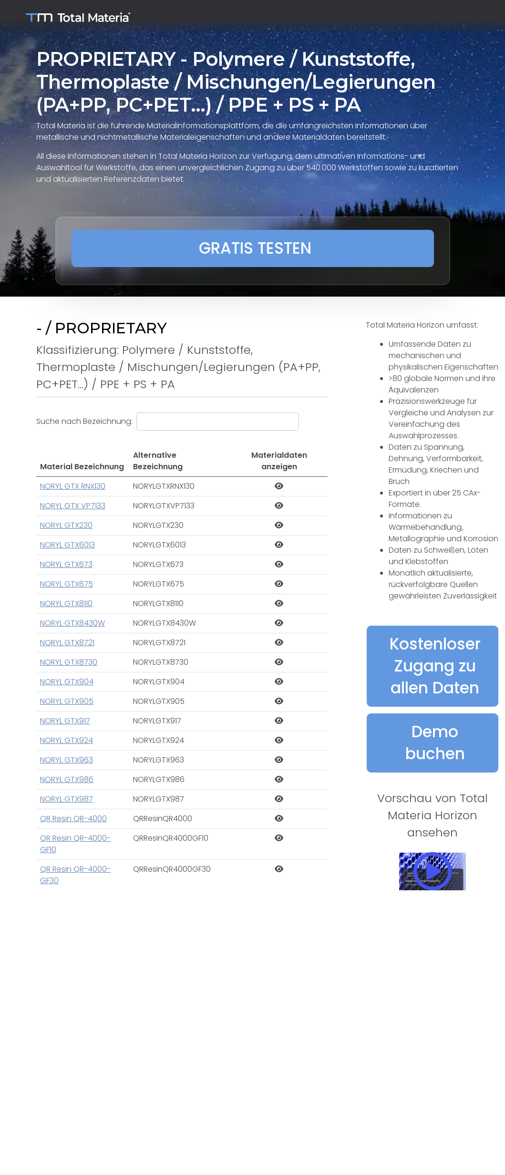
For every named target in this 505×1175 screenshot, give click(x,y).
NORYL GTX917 (65, 720)
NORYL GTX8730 (68, 662)
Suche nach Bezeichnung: (84, 421)
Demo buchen (435, 743)
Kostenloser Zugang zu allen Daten (435, 666)
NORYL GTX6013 (67, 544)
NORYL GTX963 (66, 759)
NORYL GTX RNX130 (72, 486)
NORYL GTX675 (66, 583)
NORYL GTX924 (66, 740)
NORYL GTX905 (66, 701)
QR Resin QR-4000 (73, 818)
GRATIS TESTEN (255, 248)
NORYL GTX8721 (67, 642)
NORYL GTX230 (66, 525)
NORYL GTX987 (66, 799)
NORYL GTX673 (66, 564)
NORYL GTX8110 (66, 603)
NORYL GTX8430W (72, 623)
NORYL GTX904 (66, 681)
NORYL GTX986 (66, 779)
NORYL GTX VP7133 (72, 505)
